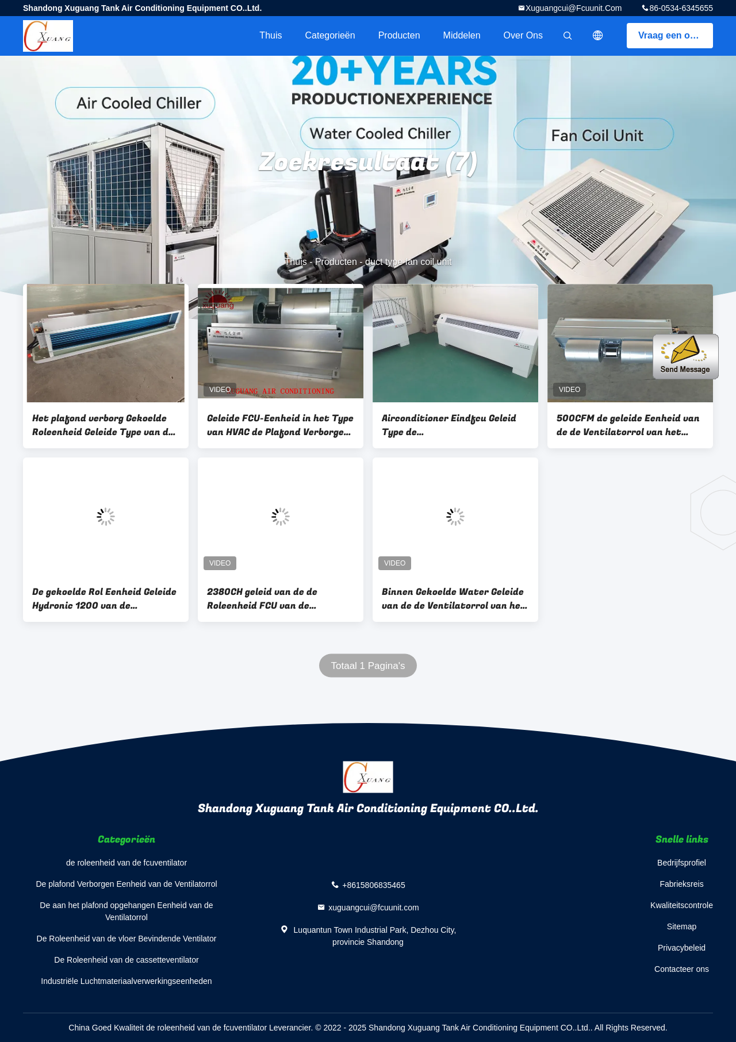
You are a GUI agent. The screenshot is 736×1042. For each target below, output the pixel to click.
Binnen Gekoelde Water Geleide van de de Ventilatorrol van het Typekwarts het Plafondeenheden (454, 599)
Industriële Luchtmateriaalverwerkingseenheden (126, 981)
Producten (399, 35)
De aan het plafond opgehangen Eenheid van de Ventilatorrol (126, 911)
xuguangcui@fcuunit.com (574, 8)
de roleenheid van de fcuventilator (126, 862)
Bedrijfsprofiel (681, 862)
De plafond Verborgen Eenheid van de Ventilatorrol (126, 884)
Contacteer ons (681, 969)
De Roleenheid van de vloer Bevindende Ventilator (127, 938)
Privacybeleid (682, 947)
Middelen (462, 35)
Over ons (523, 35)
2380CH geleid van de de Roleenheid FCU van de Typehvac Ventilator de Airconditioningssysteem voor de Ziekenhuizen (276, 599)
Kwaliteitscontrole (681, 905)
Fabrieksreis (681, 884)
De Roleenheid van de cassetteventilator (126, 959)
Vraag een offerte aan (675, 35)
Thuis (270, 35)
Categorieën (330, 35)
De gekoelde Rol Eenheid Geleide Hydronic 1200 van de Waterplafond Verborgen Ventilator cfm (104, 599)
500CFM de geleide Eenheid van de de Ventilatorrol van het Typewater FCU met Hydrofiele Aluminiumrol (628, 425)
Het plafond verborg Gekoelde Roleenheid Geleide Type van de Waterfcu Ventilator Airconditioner (103, 425)
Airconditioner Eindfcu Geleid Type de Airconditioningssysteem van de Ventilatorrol (449, 425)
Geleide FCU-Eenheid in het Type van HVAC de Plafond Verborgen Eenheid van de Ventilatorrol (280, 425)
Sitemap (681, 926)
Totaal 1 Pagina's (368, 665)
